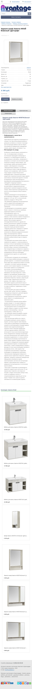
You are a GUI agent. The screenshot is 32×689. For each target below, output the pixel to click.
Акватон (29, 67)
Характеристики (23, 110)
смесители (15, 676)
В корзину (5, 99)
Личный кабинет (16, 1)
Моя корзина (27, 1)
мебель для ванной (6, 674)
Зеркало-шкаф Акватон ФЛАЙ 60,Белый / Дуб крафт (17, 575)
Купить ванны (26, 673)
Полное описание (8, 110)
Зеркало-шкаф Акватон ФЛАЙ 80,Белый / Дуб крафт (17, 611)
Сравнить (5, 102)
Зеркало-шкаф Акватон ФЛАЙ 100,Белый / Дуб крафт (18, 647)
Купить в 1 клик (16, 99)
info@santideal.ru (9, 669)
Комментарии (8, 113)
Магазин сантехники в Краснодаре (11, 673)
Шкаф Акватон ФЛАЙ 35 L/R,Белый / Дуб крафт (16, 535)
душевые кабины (18, 674)
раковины (7, 676)
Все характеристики (6, 87)
